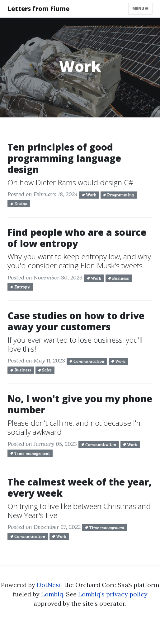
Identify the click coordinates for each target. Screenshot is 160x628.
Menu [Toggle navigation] (142, 8)
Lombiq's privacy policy (113, 594)
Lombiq (52, 594)
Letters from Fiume (38, 8)
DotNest (49, 585)
